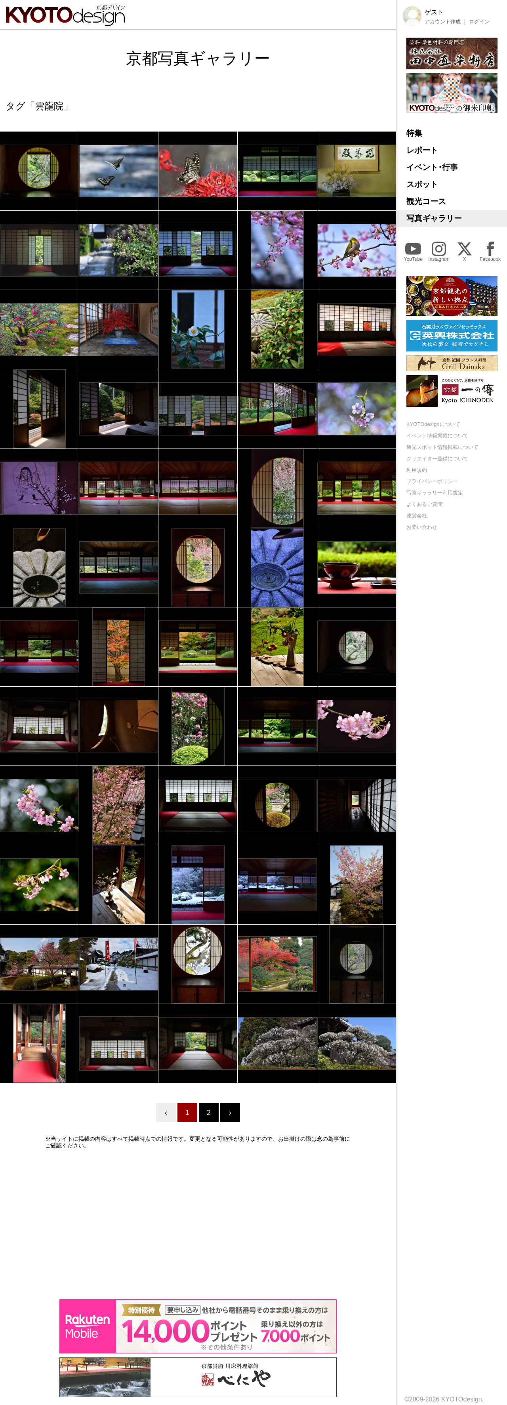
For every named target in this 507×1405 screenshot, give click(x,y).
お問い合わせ (421, 527)
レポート (422, 150)
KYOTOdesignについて (433, 424)
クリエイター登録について (437, 459)
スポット (422, 184)
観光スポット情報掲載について (442, 447)
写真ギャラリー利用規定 (434, 493)
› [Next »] (230, 1113)
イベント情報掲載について (437, 436)
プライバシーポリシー (432, 481)
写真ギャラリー (434, 218)
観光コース (426, 201)
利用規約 (416, 470)
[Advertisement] (198, 1223)
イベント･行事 (432, 167)
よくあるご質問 (424, 504)
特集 (414, 133)
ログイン (479, 22)
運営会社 (416, 516)
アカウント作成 (443, 22)
